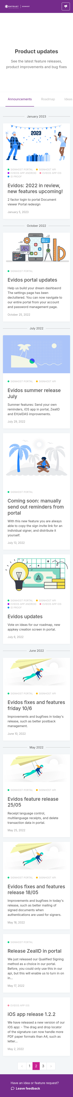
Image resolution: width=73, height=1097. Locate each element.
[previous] (22, 1066)
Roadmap (48, 99)
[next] (51, 1066)
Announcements (20, 99)
